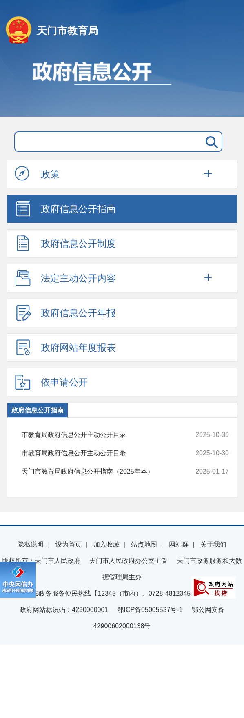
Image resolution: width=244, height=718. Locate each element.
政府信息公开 (122, 85)
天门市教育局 (67, 30)
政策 (37, 174)
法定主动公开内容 (65, 278)
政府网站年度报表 (65, 347)
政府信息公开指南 (65, 208)
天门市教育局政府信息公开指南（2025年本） (106, 471)
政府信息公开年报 (65, 312)
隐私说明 (31, 544)
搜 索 (210, 141)
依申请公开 (51, 382)
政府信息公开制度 (65, 243)
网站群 (179, 544)
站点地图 (144, 544)
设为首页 (68, 544)
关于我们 (213, 544)
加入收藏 (106, 544)
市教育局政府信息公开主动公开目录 (106, 435)
